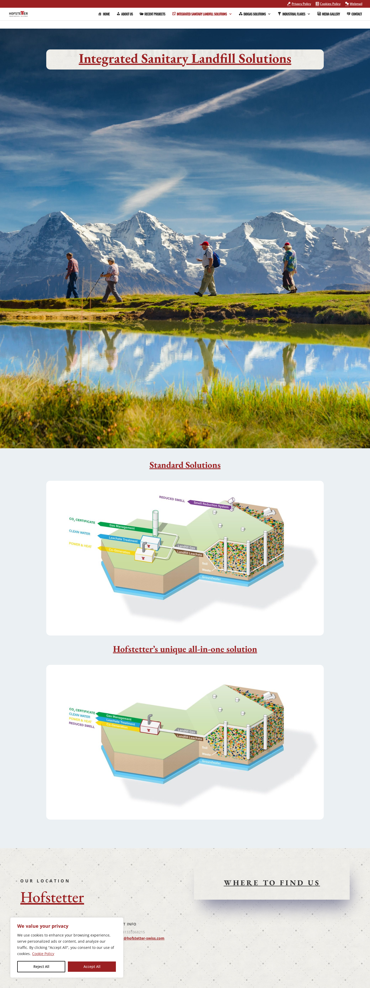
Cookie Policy (43, 953)
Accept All (92, 966)
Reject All (41, 966)
